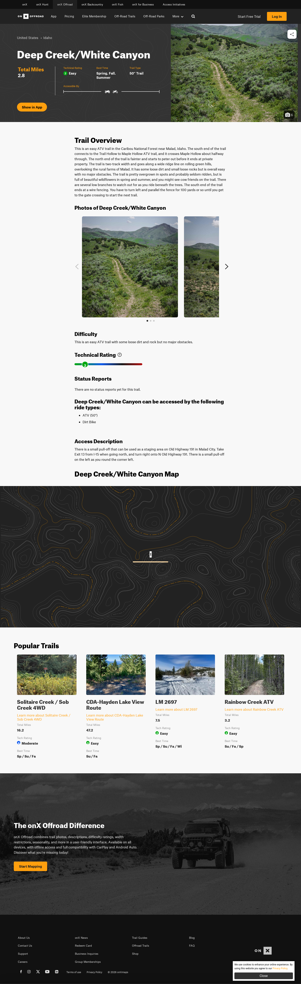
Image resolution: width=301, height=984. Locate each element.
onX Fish (117, 4)
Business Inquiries (86, 953)
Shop (135, 953)
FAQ (192, 945)
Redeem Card (83, 945)
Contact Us (25, 945)
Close (264, 976)
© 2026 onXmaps (118, 972)
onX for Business (143, 4)
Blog (192, 937)
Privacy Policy (94, 972)
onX (24, 4)
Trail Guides (139, 937)
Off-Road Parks (153, 16)
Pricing (69, 16)
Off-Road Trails (124, 16)
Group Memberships (88, 961)
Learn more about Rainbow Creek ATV (254, 709)
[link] (120, 354)
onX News (81, 937)
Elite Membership (94, 16)
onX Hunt (42, 4)
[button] (292, 34)
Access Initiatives (174, 4)
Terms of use (73, 972)
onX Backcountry (92, 4)
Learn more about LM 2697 (176, 709)
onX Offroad (65, 4)
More (177, 16)
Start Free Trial (249, 16)
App (53, 16)
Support (23, 953)
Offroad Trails (140, 945)
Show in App (32, 107)
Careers (23, 961)
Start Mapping (30, 866)
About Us (24, 937)
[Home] (31, 16)
